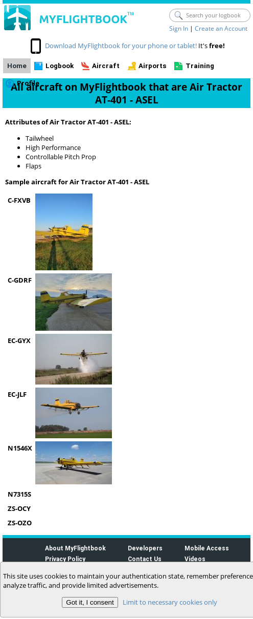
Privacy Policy (65, 559)
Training (200, 65)
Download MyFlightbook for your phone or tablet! (121, 45)
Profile (28, 83)
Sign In (178, 28)
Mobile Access (207, 548)
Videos (195, 559)
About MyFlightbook (75, 548)
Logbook (59, 65)
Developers (145, 548)
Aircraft (106, 65)
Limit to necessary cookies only (170, 602)
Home (17, 65)
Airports (153, 65)
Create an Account (221, 28)
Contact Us (145, 559)
